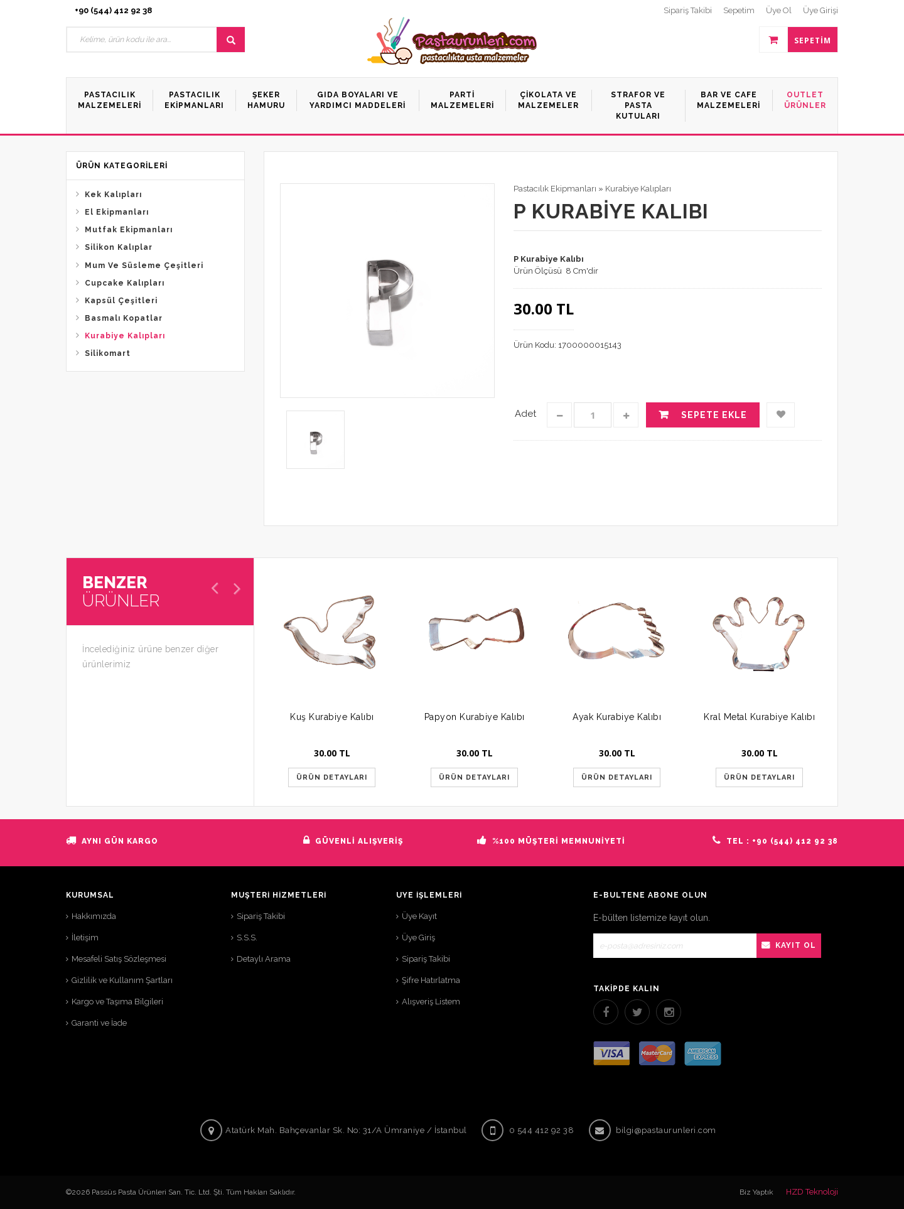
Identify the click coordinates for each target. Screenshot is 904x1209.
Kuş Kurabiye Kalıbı (332, 717)
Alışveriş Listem (431, 1001)
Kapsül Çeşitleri (121, 300)
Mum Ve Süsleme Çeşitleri (144, 265)
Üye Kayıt (419, 916)
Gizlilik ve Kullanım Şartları (122, 980)
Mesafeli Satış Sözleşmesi (119, 959)
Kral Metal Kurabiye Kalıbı (759, 717)
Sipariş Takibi (261, 916)
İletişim (85, 937)
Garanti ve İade (99, 1023)
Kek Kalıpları (113, 194)
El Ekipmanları (117, 212)
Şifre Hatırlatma (431, 980)
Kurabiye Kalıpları (125, 335)
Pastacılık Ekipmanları (555, 188)
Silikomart (108, 353)
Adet (525, 413)
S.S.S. (247, 937)
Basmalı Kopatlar (124, 318)
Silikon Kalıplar (119, 247)
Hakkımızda (94, 916)
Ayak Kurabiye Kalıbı (617, 717)
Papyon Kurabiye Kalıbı (474, 717)
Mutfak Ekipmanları (129, 229)
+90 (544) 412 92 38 (113, 10)
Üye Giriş (418, 937)
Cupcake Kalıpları (124, 283)
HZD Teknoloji (812, 1191)
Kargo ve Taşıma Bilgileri (117, 1001)
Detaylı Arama (264, 959)
